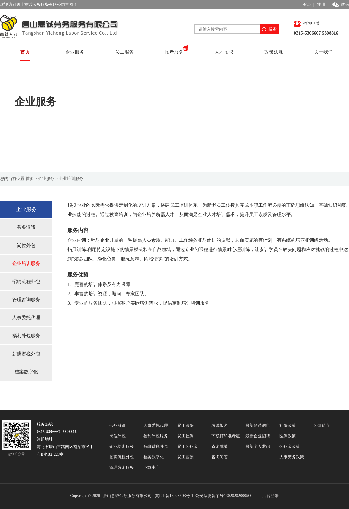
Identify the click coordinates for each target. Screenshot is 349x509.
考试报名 (219, 425)
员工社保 (185, 436)
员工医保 (185, 425)
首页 (25, 52)
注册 (321, 4)
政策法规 (273, 52)
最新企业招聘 (257, 436)
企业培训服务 (26, 263)
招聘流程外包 (26, 281)
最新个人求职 (257, 446)
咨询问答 (219, 457)
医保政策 (287, 436)
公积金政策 (289, 446)
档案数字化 (26, 371)
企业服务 (74, 52)
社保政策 (287, 425)
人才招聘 (224, 52)
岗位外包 (26, 245)
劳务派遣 (26, 227)
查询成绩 (219, 446)
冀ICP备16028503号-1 (174, 496)
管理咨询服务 (26, 299)
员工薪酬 (185, 457)
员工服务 (124, 52)
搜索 (269, 29)
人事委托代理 (26, 317)
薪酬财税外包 (26, 353)
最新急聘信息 (257, 425)
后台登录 (270, 496)
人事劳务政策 (291, 457)
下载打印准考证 (225, 436)
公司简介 (322, 425)
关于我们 (323, 52)
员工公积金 (187, 446)
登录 (307, 4)
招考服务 (176, 49)
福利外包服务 (26, 335)
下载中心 (151, 467)
